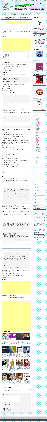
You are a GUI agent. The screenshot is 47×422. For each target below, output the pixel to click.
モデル (35, 184)
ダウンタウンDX (38, 128)
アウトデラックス (38, 124)
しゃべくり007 (37, 122)
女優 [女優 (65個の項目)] (35, 230)
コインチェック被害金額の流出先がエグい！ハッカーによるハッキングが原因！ (5, 368)
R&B (36, 179)
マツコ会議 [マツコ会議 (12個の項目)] (36, 225)
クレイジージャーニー (38, 157)
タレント (36, 166)
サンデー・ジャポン (38, 127)
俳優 (35, 193)
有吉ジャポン (37, 141)
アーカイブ (35, 208)
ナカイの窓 (37, 131)
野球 (36, 163)
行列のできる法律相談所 (39, 149)
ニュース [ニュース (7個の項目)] (40, 223)
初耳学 (36, 138)
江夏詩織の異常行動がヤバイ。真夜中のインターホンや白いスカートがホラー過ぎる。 (26, 368)
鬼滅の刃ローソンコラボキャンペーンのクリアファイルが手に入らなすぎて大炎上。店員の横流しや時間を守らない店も (26, 382)
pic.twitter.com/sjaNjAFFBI (14, 79)
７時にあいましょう (38, 151)
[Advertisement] (16, 22)
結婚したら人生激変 (38, 148)
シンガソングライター (38, 180)
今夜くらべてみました (38, 137)
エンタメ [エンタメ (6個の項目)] (42, 217)
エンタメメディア (37, 118)
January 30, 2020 (15, 81)
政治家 (35, 199)
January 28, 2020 (16, 239)
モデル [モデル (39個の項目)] (36, 226)
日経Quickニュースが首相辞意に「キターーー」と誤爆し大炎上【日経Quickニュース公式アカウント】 (5, 355)
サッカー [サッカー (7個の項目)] (37, 220)
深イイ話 (37, 145)
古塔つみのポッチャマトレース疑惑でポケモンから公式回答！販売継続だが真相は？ (5, 342)
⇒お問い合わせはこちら (39, 46)
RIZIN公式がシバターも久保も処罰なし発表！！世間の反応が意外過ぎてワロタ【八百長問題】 (12, 382)
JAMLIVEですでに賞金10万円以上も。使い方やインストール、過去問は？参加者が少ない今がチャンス (12, 342)
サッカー (37, 161)
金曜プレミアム (37, 150)
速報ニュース (29, 389)
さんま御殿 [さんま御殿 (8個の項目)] (41, 213)
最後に (4, 57)
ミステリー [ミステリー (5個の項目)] (39, 225)
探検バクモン (37, 140)
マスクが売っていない (6, 54)
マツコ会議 (37, 134)
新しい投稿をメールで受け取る (8, 411)
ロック (36, 181)
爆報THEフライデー (38, 147)
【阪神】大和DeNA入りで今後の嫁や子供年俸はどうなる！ (5, 381)
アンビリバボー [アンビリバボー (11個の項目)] (38, 217)
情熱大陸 (37, 139)
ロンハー (37, 136)
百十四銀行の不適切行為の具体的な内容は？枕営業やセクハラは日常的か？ (12, 355)
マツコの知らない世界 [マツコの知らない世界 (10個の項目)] (41, 224)
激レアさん (37, 146)
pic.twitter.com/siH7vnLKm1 (19, 237)
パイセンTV (36, 169)
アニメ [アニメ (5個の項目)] (35, 217)
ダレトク (37, 130)
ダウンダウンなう (38, 129)
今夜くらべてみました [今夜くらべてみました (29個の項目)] (38, 229)
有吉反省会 (37, 143)
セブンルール (36, 165)
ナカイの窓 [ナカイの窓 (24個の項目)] (37, 223)
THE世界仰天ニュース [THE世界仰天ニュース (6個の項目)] (36, 213)
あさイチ (37, 119)
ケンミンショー (37, 126)
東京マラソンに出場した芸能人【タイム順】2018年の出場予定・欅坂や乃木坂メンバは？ (19, 342)
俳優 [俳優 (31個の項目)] (44, 229)
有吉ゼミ (37, 142)
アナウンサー (36, 115)
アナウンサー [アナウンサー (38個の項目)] (42, 216)
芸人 (35, 202)
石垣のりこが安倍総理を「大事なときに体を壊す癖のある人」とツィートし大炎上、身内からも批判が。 (26, 342)
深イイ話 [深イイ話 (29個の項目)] (42, 232)
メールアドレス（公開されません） (7, 405)
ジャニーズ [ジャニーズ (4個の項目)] (39, 220)
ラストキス (37, 135)
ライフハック (36, 187)
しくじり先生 (37, 121)
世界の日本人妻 (37, 190)
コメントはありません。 (24, 390)
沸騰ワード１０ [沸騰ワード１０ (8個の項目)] (38, 232)
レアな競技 (37, 162)
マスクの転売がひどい (6, 56)
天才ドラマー (37, 182)
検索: (34, 109)
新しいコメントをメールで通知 (8, 410)
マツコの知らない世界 (38, 133)
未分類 (35, 200)
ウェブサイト (4, 407)
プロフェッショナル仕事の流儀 (39, 132)
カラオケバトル (37, 125)
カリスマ (36, 154)
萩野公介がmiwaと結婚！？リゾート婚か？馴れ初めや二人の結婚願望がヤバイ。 (19, 368)
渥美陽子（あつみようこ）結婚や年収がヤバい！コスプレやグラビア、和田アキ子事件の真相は (26, 355)
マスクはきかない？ (6, 55)
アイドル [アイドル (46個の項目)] (40, 214)
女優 (35, 196)
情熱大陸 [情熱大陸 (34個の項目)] (38, 230)
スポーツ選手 (36, 160)
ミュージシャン (37, 178)
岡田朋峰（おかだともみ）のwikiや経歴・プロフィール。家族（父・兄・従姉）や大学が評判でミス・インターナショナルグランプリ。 (19, 382)
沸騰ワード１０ (37, 144)
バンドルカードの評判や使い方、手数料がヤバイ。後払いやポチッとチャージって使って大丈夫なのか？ (19, 355)
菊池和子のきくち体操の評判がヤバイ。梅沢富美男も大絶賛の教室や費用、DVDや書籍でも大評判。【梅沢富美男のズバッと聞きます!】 (12, 369)
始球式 (35, 197)
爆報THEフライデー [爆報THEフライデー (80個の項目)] (39, 234)
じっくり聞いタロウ (38, 123)
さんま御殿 (37, 120)
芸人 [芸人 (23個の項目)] (40, 235)
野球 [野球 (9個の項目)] (37, 239)
